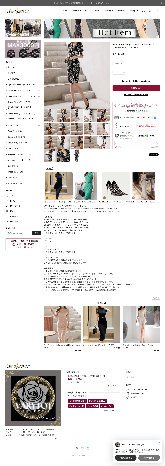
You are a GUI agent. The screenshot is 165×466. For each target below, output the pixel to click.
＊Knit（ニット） (13, 149)
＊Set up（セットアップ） (17, 143)
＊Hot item (10, 67)
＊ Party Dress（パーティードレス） (21, 114)
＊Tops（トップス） (14, 131)
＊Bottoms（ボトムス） (16, 137)
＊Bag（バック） (13, 166)
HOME (65, 11)
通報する (156, 298)
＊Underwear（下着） (15, 183)
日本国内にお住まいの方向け (136, 95)
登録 (36, 233)
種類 (114, 60)
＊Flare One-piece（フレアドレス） (21, 90)
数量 (114, 69)
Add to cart (136, 88)
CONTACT (121, 11)
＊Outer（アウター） (15, 125)
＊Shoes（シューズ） (15, 172)
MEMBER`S (108, 11)
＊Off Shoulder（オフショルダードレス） (20, 108)
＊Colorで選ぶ (12, 178)
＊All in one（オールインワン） (19, 154)
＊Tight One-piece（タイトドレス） (21, 85)
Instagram (134, 11)
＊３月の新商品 (12, 79)
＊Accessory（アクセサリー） (18, 160)
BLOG (97, 11)
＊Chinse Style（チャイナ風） (18, 102)
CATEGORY (76, 11)
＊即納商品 (10, 73)
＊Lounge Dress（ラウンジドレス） (21, 96)
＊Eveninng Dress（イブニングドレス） (20, 120)
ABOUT (88, 11)
